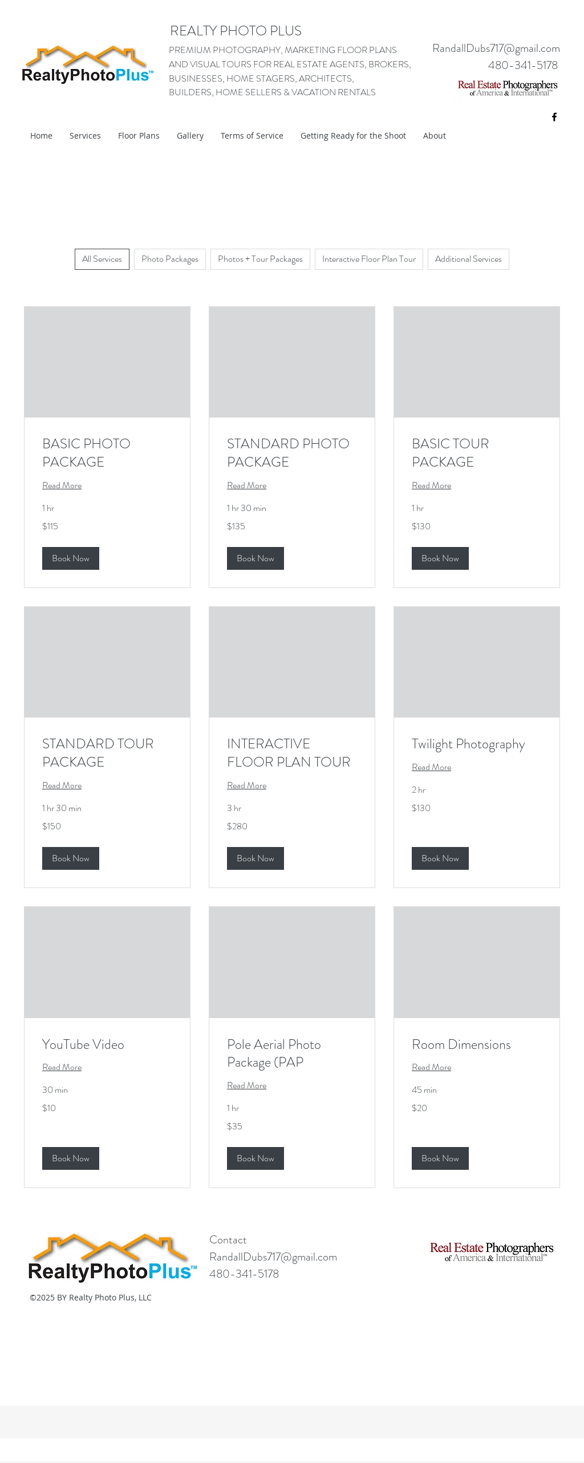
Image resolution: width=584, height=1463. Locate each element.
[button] (70, 558)
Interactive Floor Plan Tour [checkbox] (369, 258)
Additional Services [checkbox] (468, 258)
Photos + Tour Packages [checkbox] (260, 258)
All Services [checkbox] (102, 258)
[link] (107, 453)
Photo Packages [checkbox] (169, 258)
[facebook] (554, 117)
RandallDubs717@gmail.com (496, 48)
